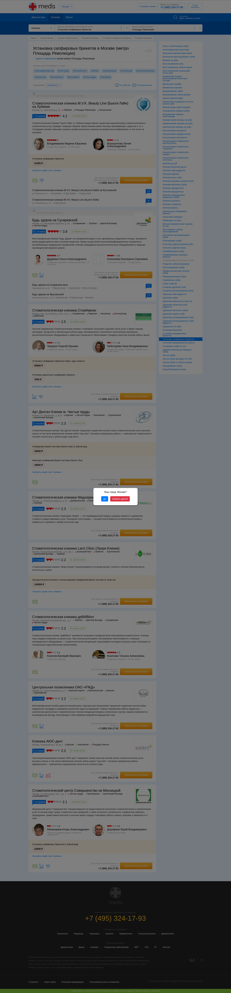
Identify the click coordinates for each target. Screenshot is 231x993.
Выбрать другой (120, 499)
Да (104, 499)
